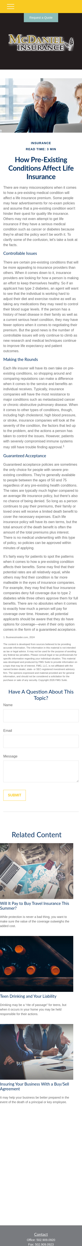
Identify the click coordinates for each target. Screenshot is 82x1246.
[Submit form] (14, 795)
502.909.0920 (46, 1240)
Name (8, 705)
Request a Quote (41, 17)
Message (10, 756)
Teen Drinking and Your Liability (28, 996)
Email (7, 730)
